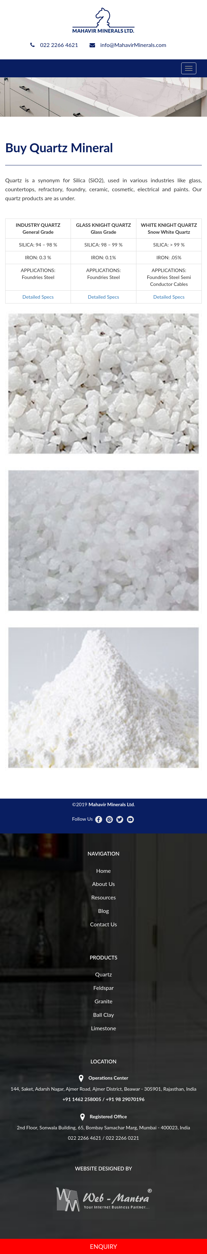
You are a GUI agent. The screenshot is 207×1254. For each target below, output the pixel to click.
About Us (103, 883)
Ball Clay (103, 1014)
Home (103, 870)
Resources (103, 897)
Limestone (103, 1028)
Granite (103, 1001)
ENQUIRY (103, 1246)
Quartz (103, 974)
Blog (103, 910)
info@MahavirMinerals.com (133, 44)
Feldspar (103, 987)
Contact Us (103, 924)
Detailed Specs (38, 297)
